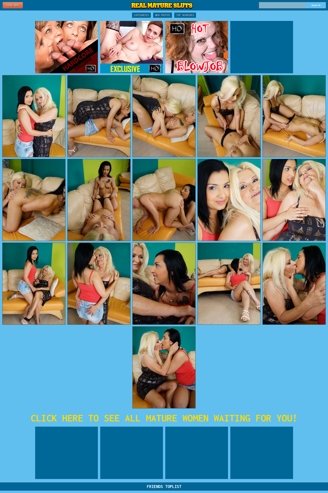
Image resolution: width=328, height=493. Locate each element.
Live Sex (13, 5)
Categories (141, 15)
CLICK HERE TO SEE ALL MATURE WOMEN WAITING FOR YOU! (164, 417)
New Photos (162, 15)
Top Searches (185, 15)
